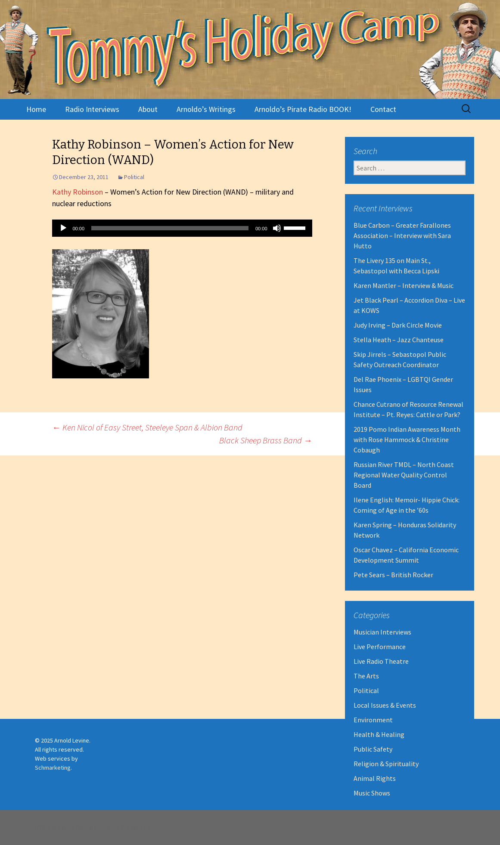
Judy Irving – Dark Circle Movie (398, 325)
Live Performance (380, 646)
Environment (373, 719)
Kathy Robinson (77, 192)
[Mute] (277, 228)
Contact (383, 109)
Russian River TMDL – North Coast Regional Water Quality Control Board (404, 474)
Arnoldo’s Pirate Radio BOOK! (303, 109)
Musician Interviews (382, 632)
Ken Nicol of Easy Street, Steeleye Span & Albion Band (147, 427)
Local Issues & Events (385, 705)
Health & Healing (379, 734)
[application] (182, 228)
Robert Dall (153, 829)
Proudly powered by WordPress (30, 829)
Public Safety (373, 749)
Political (134, 177)
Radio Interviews (92, 109)
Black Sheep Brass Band (265, 440)
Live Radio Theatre (381, 661)
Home (36, 109)
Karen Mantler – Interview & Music (403, 285)
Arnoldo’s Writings (206, 109)
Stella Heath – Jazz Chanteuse (399, 339)
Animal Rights (375, 778)
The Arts (366, 676)
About (148, 109)
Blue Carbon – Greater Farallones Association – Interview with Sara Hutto (402, 235)
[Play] (63, 228)
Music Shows (372, 793)
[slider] (169, 228)
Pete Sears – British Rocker (393, 574)
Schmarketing (53, 767)
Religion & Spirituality (386, 763)
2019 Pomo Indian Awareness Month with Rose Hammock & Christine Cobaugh (407, 439)
